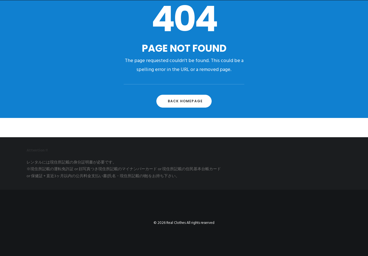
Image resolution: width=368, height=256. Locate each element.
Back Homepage (185, 101)
